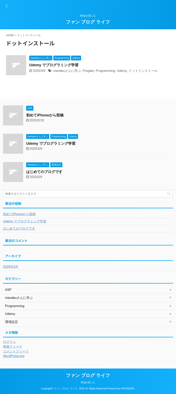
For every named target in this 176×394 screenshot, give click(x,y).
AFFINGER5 (127, 388)
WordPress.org (13, 356)
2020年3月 (11, 266)
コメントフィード (16, 351)
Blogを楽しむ (88, 382)
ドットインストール (143, 70)
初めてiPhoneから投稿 (45, 115)
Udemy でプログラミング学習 (53, 65)
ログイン (9, 341)
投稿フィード (12, 346)
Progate (88, 70)
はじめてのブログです (44, 172)
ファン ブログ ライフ (88, 21)
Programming (105, 70)
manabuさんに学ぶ (67, 70)
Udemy (122, 70)
